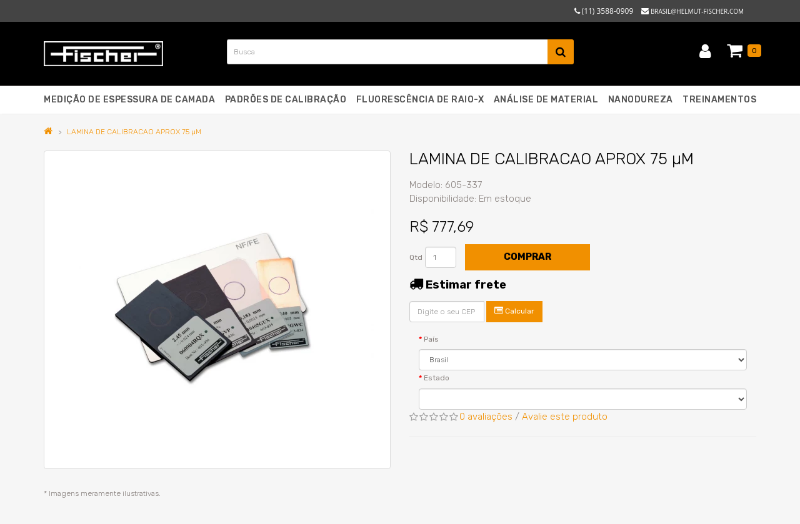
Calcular (514, 310)
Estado (436, 377)
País (431, 339)
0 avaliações (485, 416)
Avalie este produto (565, 416)
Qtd (415, 257)
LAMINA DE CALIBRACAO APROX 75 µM (134, 131)
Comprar (527, 256)
